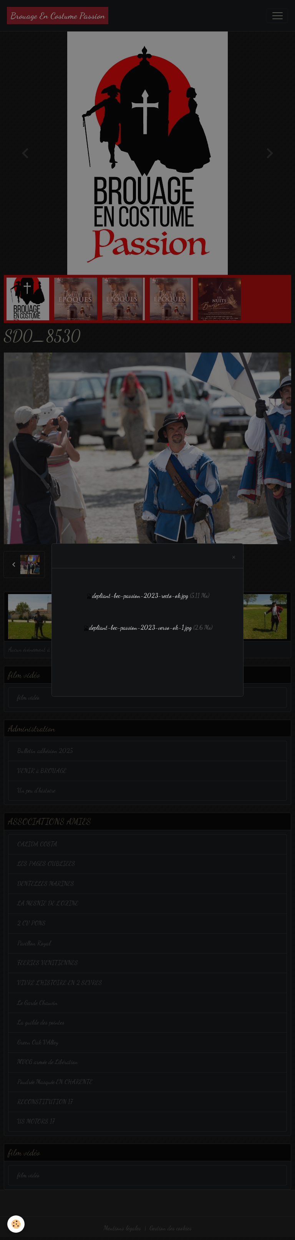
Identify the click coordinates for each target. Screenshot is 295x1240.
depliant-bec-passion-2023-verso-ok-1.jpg (140, 627)
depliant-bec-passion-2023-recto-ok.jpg (140, 595)
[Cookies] (16, 1224)
